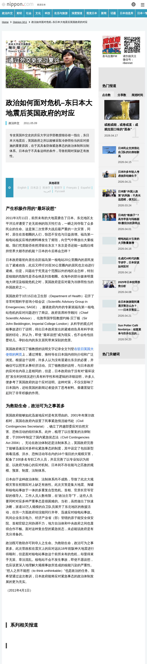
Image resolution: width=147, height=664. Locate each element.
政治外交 (7, 13)
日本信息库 (126, 13)
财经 (19, 13)
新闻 (103, 13)
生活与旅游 (61, 13)
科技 (47, 13)
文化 (38, 13)
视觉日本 (91, 13)
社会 (28, 13)
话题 (113, 13)
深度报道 (77, 13)
